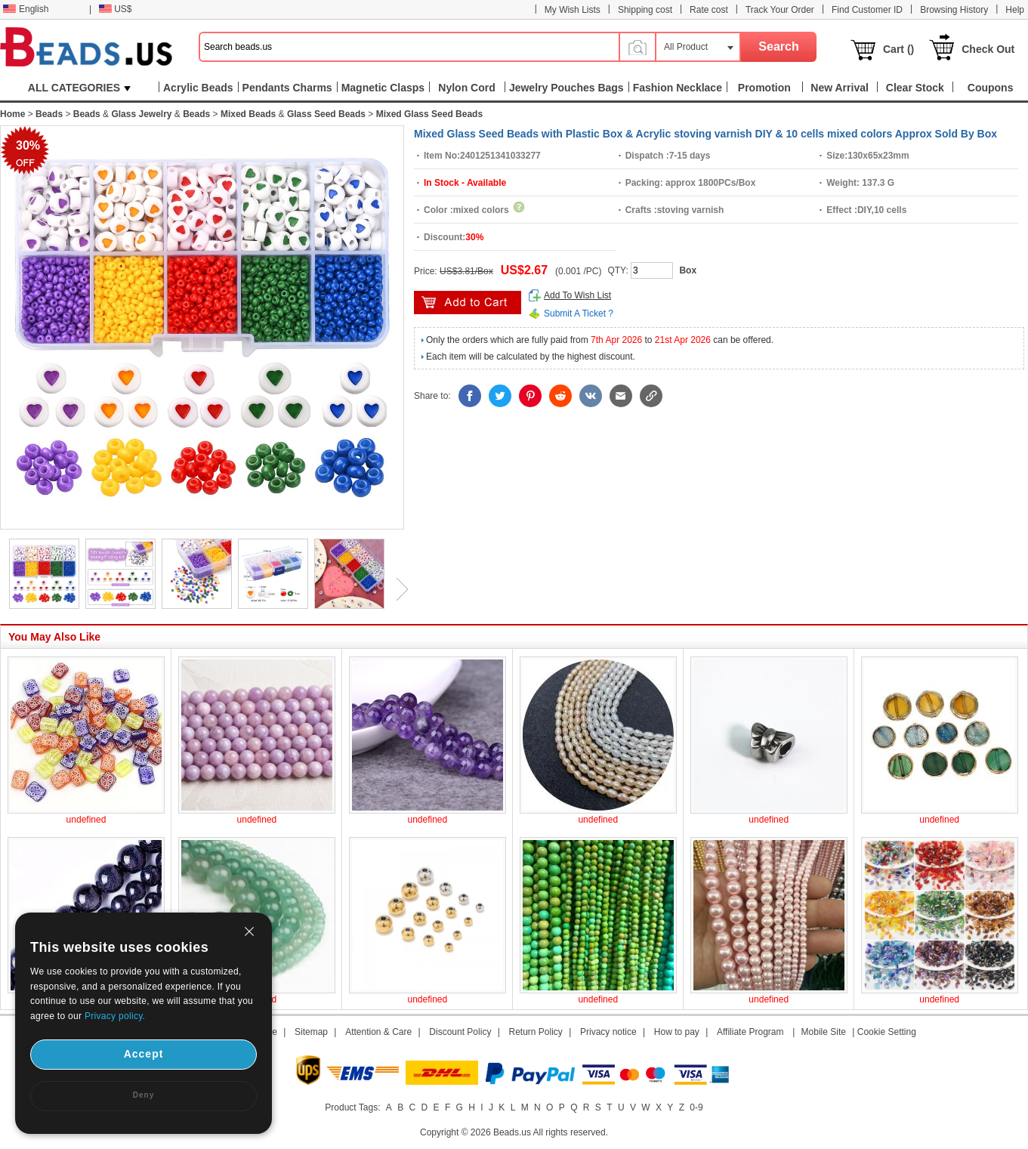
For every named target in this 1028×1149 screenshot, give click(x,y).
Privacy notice (608, 1032)
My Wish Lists (572, 10)
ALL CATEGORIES (79, 88)
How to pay (676, 1032)
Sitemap (311, 1032)
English (25, 9)
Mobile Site (823, 1032)
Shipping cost (645, 10)
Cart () (898, 49)
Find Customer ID (867, 10)
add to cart (467, 302)
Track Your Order (780, 10)
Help (1014, 10)
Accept (144, 1054)
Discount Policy (460, 1032)
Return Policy (536, 1032)
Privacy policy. (115, 1016)
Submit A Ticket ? (578, 313)
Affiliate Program (750, 1032)
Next (396, 589)
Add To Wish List (577, 295)
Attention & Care (378, 1032)
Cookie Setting (886, 1032)
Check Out (988, 49)
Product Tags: (352, 1107)
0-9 (696, 1107)
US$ (115, 9)
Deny (143, 1095)
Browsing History (954, 10)
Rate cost (709, 10)
